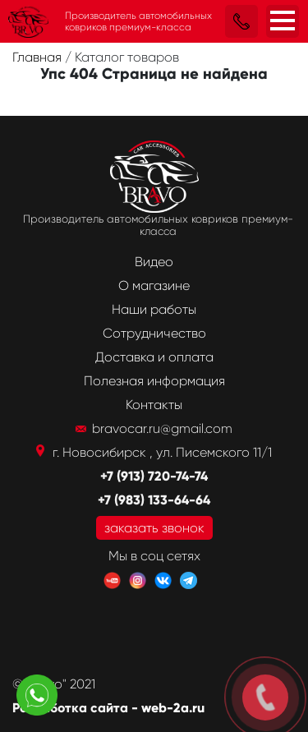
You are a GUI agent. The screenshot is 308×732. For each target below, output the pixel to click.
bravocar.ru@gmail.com (162, 428)
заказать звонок (154, 528)
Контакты (154, 404)
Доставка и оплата (154, 357)
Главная (38, 57)
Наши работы (154, 309)
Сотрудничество (154, 333)
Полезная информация (154, 381)
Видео (154, 261)
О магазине (154, 285)
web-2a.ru (173, 708)
